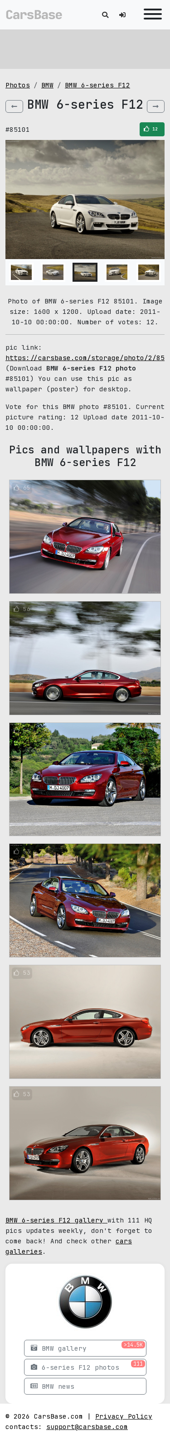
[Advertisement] (85, 47)
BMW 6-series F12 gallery (56, 1220)
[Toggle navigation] (150, 15)
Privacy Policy (123, 1416)
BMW (47, 85)
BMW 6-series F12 (97, 85)
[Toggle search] (105, 15)
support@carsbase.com (87, 1426)
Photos (17, 85)
